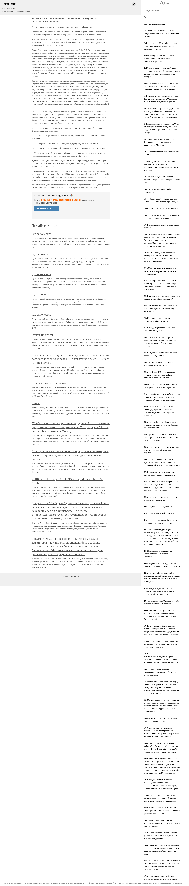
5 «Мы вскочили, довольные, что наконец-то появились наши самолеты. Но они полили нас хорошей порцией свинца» (161, 86)
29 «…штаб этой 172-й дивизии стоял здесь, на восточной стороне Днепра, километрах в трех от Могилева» (159, 375)
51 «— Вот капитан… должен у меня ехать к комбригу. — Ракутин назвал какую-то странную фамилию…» (161, 644)
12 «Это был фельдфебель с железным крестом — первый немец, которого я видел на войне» (162, 180)
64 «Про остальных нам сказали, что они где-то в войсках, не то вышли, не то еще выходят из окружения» (160, 835)
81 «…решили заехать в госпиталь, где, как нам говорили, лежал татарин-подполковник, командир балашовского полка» (70, 455)
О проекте (64, 576)
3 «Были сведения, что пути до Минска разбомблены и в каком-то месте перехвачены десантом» (160, 58)
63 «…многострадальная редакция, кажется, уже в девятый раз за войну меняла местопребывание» (162, 823)
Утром (36, 403)
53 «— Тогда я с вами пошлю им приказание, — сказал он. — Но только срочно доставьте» (160, 672)
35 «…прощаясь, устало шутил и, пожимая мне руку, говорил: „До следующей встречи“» (161, 450)
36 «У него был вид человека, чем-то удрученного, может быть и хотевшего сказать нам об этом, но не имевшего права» (162, 462)
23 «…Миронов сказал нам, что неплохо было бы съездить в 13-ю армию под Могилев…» (160, 308)
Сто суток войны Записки (154, 24)
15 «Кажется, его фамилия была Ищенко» (161, 208)
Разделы (75, 576)
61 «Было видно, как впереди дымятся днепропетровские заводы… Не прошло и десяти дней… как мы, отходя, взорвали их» (162, 798)
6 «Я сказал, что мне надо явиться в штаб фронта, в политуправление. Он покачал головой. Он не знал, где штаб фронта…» (161, 99)
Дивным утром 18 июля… (49, 382)
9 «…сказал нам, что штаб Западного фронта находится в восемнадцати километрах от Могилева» (159, 142)
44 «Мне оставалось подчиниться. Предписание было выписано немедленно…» (158, 554)
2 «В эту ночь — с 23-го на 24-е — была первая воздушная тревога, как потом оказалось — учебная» (160, 46)
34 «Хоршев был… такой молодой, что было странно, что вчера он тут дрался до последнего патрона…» (161, 437)
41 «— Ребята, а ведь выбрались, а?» (159, 513)
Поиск (164, 3)
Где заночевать (41, 233)
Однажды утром (42, 334)
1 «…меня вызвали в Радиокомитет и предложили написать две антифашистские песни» (161, 33)
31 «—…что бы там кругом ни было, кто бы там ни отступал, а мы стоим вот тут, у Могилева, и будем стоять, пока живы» (162, 397)
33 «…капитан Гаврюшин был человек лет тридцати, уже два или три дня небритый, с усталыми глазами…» (161, 425)
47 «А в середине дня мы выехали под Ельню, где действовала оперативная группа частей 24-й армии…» (159, 591)
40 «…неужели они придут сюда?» (158, 507)
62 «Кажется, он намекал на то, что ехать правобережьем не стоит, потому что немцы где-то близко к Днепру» (162, 810)
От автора (148, 17)
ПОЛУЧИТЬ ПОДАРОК (46, 209)
